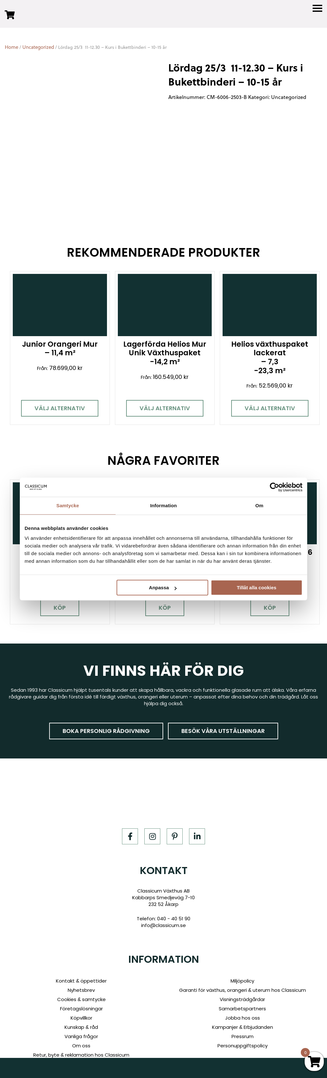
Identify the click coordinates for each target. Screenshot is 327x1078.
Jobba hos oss (242, 1004)
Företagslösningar (81, 994)
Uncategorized (38, 47)
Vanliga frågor (81, 1022)
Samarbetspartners (242, 994)
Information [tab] (163, 505)
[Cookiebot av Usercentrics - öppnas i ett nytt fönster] (274, 487)
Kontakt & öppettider (81, 967)
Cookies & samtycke (81, 985)
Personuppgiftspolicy (242, 1032)
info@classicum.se (163, 911)
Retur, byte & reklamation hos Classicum (81, 1041)
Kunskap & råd (81, 1013)
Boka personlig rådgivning (106, 717)
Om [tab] (259, 505)
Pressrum (243, 1022)
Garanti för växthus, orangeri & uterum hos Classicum (242, 976)
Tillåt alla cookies (256, 587)
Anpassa (163, 587)
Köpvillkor (81, 1004)
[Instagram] (152, 823)
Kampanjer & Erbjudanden (242, 1013)
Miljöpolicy (242, 967)
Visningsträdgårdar (242, 985)
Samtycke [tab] (68, 505)
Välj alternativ (54, 401)
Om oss (81, 1032)
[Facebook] (130, 823)
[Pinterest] (175, 823)
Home (11, 47)
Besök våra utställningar (223, 717)
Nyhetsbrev (81, 976)
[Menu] (317, 8)
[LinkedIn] (197, 823)
